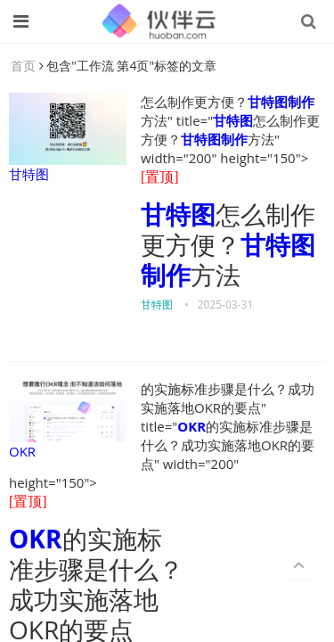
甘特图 (67, 138)
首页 (23, 65)
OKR (67, 420)
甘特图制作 (281, 102)
